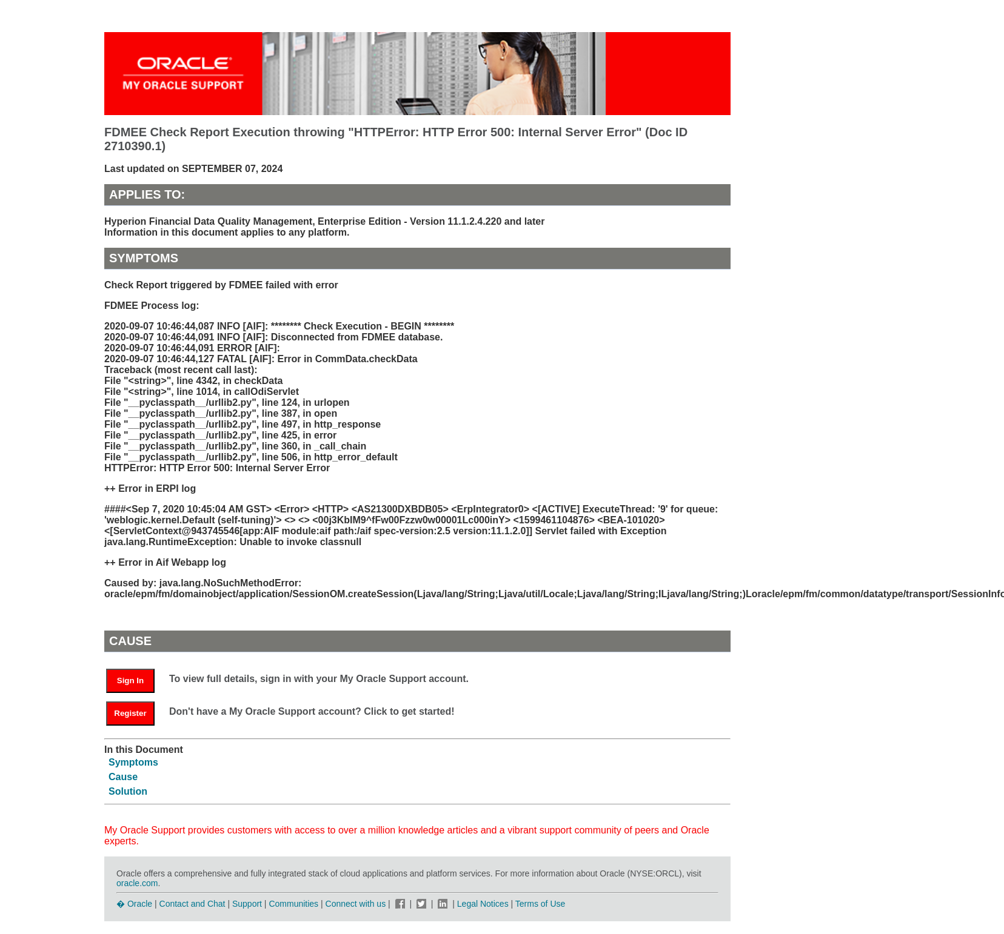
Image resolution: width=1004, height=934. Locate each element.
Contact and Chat (192, 904)
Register (130, 713)
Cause (123, 777)
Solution (128, 791)
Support (247, 904)
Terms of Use (540, 904)
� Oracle (134, 904)
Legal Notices (483, 904)
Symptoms (133, 762)
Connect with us (357, 904)
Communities (293, 904)
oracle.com (137, 883)
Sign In (130, 680)
